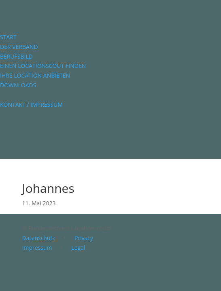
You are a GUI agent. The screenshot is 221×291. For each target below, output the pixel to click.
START (8, 37)
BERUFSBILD (16, 56)
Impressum (37, 247)
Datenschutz (38, 238)
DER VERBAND (19, 47)
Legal (78, 247)
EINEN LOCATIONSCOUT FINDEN (43, 66)
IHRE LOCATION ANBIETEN (35, 75)
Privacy (83, 238)
